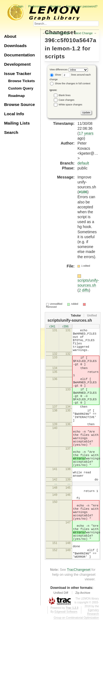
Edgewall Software (65, 665)
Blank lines (65, 95)
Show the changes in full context (70, 83)
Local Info (14, 113)
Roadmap (16, 96)
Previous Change (58, 33)
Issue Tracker (17, 73)
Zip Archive (82, 647)
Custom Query (21, 88)
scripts (55, 56)
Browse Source (19, 104)
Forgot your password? (81, 6)
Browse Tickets (21, 81)
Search (11, 132)
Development (17, 64)
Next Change (84, 33)
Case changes (66, 100)
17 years (86, 133)
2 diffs (84, 290)
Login (19, 6)
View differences (58, 69)
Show (55, 74)
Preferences (36, 6)
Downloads (15, 45)
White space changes (70, 104)
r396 (65, 327)
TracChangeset (79, 624)
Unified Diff (60, 647)
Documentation (19, 55)
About (10, 36)
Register (55, 6)
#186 (83, 192)
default (83, 163)
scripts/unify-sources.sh (88, 282)
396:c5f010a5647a (70, 40)
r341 (52, 327)
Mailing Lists (17, 123)
